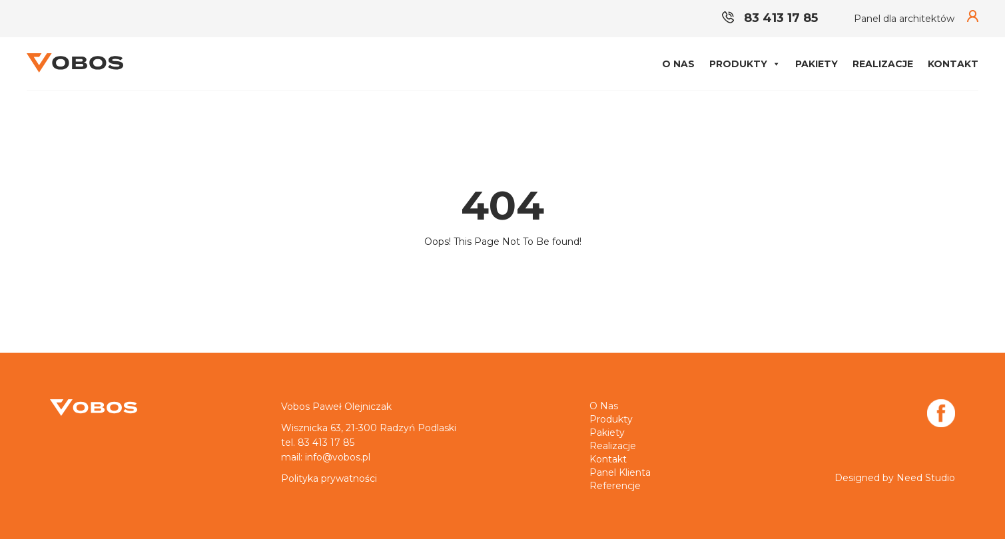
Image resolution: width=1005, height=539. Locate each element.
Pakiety (816, 64)
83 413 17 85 (770, 18)
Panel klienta (620, 472)
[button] (776, 64)
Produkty (745, 64)
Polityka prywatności (329, 478)
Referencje (615, 486)
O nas (678, 64)
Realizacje (882, 64)
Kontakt (953, 64)
